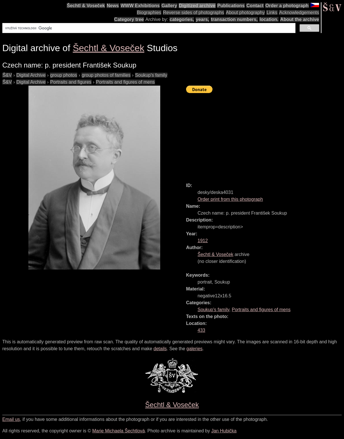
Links (271, 12)
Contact (255, 5)
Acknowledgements (299, 12)
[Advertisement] (265, 135)
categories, (182, 19)
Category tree (129, 19)
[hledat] (148, 28)
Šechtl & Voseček (86, 5)
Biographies (149, 12)
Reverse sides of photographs (193, 12)
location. (269, 19)
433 (201, 330)
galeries (194, 348)
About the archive (299, 19)
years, (202, 19)
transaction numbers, (234, 19)
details (160, 348)
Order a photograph (286, 5)
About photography (245, 12)
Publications (231, 5)
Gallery (169, 5)
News (113, 5)
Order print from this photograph (230, 199)
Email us (11, 419)
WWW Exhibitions (140, 5)
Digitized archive (197, 5)
